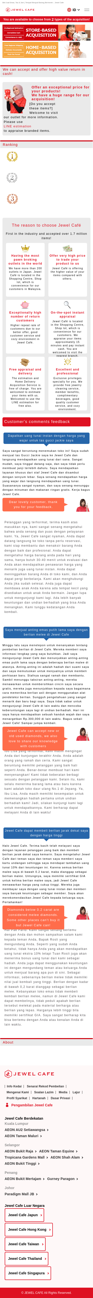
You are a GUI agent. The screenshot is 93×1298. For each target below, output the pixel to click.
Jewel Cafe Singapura (26, 1273)
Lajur (76, 1092)
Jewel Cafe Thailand (25, 1259)
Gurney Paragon (61, 1179)
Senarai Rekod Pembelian (45, 1086)
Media (63, 1092)
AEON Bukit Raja (19, 1151)
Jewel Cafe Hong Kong (27, 1229)
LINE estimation (17, 126)
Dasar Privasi (60, 1098)
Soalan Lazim (44, 1092)
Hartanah (39, 1098)
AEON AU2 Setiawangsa (25, 1130)
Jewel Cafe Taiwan (23, 1244)
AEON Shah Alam (65, 1157)
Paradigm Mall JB (19, 1194)
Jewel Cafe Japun (23, 1215)
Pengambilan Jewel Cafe (32, 1105)
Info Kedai (14, 1086)
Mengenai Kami (18, 1092)
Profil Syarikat (17, 1098)
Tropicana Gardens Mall (25, 1157)
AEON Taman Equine (56, 1151)
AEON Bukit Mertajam (23, 1179)
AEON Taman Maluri (21, 1136)
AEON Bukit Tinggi (20, 1163)
